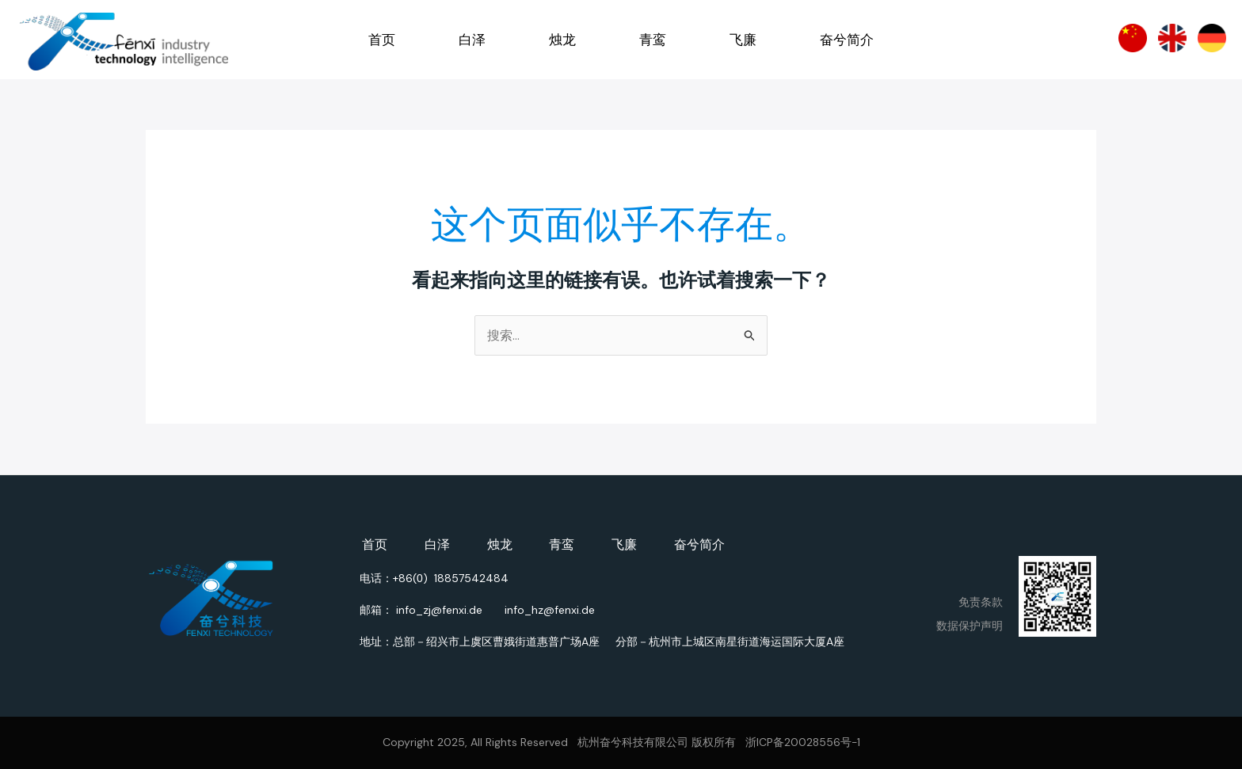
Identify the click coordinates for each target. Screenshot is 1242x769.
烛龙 (562, 39)
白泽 (472, 39)
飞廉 (743, 39)
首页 (381, 39)
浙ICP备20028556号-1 (803, 743)
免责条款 (980, 602)
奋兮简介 (847, 39)
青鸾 (652, 39)
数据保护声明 (969, 626)
